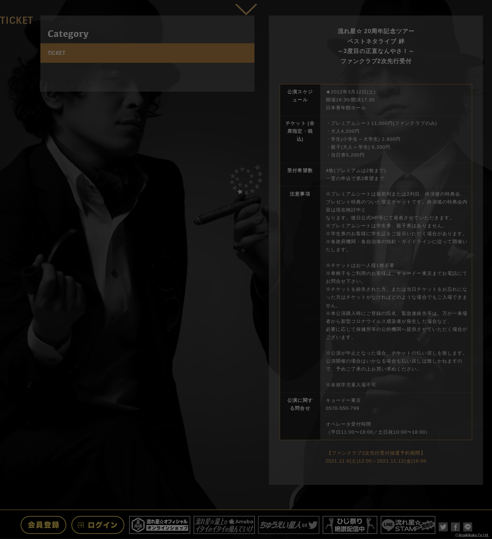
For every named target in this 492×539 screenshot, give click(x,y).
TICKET (57, 53)
